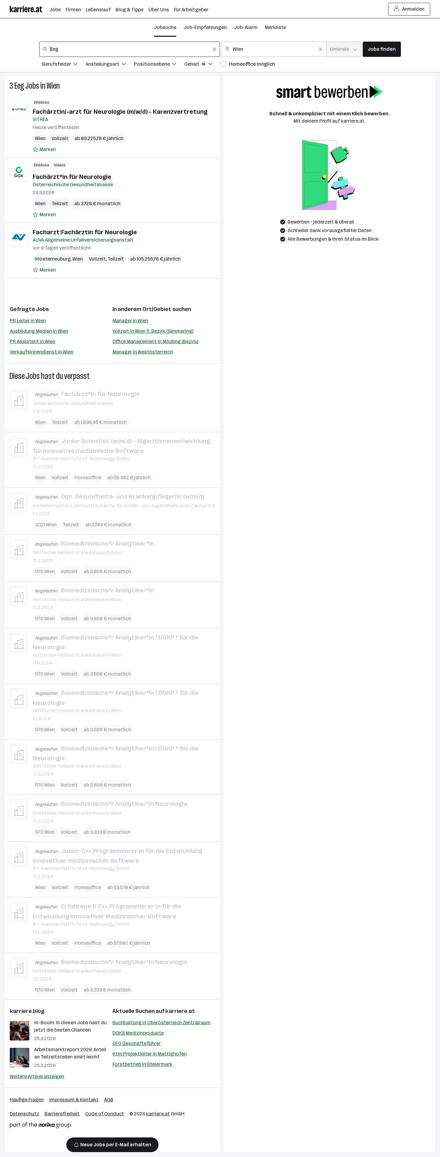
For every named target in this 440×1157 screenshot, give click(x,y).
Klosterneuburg (53, 259)
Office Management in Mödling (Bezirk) (155, 341)
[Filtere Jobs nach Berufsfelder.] (64, 65)
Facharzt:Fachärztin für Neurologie (85, 232)
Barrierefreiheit (62, 1114)
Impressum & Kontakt (74, 1100)
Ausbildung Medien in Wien (39, 331)
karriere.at (180, 1011)
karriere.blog (27, 1011)
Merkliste (275, 27)
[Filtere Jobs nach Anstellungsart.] (110, 65)
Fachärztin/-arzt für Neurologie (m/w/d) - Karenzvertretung (120, 111)
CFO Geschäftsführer (136, 1043)
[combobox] (129, 49)
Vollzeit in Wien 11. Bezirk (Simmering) (152, 331)
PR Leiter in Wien (28, 321)
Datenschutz (24, 1114)
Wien (53, 86)
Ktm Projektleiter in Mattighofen (149, 1054)
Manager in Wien (130, 321)
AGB (108, 1100)
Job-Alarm (246, 27)
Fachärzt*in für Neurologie (72, 176)
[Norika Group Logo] (40, 1126)
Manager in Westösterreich (142, 352)
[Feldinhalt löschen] (214, 49)
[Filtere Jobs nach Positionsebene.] (159, 65)
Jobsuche (165, 27)
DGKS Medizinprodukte (138, 1033)
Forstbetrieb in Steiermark (142, 1064)
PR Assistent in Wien (32, 341)
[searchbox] (129, 49)
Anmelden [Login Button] (409, 9)
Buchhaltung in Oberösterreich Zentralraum (161, 1022)
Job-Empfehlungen (205, 27)
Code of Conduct (104, 1114)
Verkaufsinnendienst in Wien (41, 352)
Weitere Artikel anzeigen (37, 1076)
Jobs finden (382, 49)
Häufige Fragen (27, 1100)
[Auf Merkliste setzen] (44, 149)
